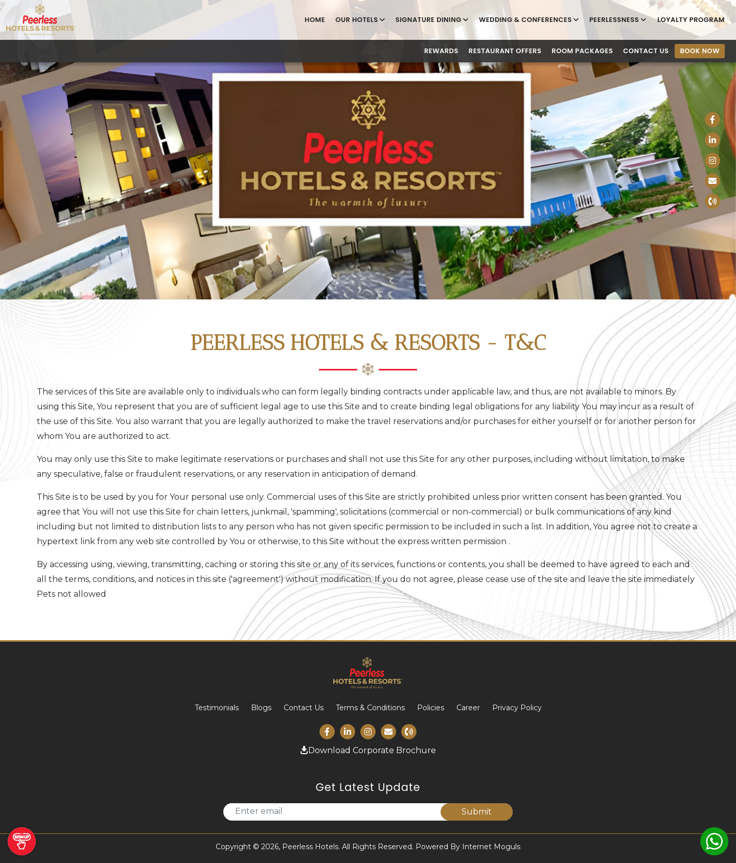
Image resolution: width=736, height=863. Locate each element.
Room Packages (582, 51)
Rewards (441, 51)
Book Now (700, 51)
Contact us (646, 51)
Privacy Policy (517, 707)
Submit (477, 812)
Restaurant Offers (505, 51)
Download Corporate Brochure (368, 750)
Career (468, 707)
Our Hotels (360, 19)
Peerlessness (617, 19)
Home (315, 20)
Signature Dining (432, 19)
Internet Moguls (491, 846)
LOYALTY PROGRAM (691, 20)
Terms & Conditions (370, 707)
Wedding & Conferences (529, 19)
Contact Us (304, 707)
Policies (430, 707)
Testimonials (217, 707)
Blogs (261, 707)
